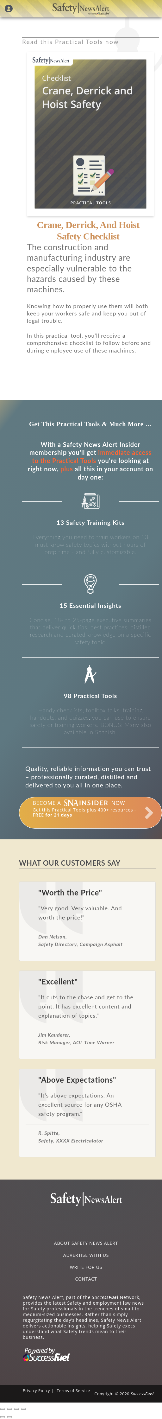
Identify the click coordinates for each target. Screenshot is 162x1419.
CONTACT (86, 1279)
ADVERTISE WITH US (86, 1255)
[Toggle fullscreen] (16, 1409)
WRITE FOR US (86, 1267)
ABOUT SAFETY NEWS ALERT (86, 1243)
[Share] (9, 1409)
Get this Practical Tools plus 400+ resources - (84, 808)
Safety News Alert (81, 8)
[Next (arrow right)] (9, 1417)
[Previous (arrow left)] (2, 1417)
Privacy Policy (36, 1390)
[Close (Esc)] (2, 1409)
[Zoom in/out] (23, 1409)
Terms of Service (73, 1390)
